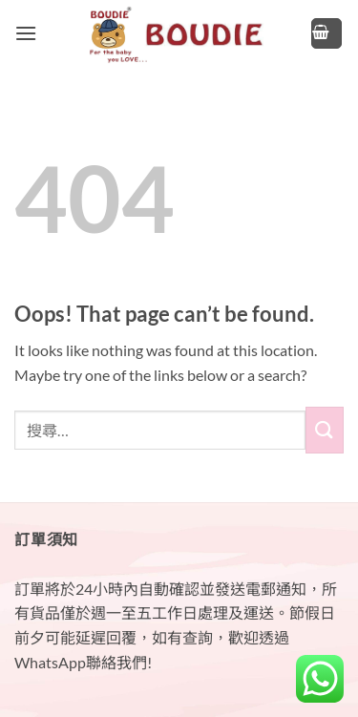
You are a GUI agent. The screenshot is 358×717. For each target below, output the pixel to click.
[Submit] (324, 430)
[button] (25, 33)
